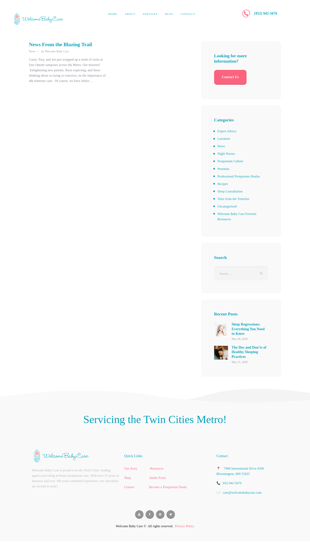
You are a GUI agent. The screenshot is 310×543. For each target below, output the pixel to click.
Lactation (223, 138)
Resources (157, 468)
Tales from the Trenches (233, 199)
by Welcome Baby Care (55, 51)
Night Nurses (226, 153)
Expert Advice (226, 131)
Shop (128, 477)
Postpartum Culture (230, 161)
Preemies (223, 169)
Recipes (222, 184)
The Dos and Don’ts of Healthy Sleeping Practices (249, 352)
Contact (129, 487)
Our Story (131, 468)
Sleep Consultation (230, 191)
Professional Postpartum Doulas (238, 176)
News (32, 51)
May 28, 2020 (240, 339)
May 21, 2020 (240, 362)
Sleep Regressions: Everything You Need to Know (248, 329)
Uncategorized (227, 206)
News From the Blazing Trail (60, 44)
